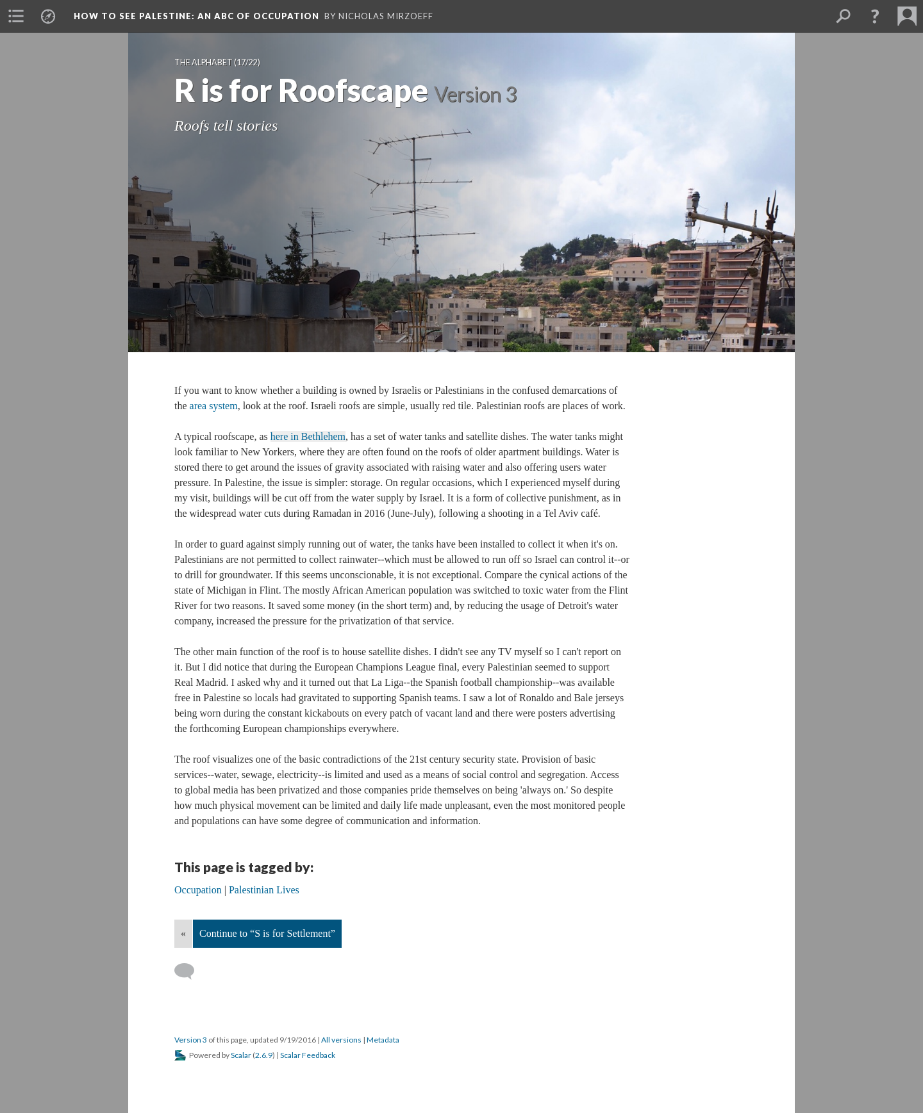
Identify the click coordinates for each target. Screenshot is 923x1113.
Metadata (383, 1039)
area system (214, 405)
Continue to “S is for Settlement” (267, 933)
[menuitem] (16, 16)
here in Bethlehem (307, 436)
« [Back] (183, 933)
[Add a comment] (190, 971)
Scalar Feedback (307, 1055)
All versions (341, 1039)
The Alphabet (203, 62)
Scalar (241, 1055)
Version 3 (190, 1039)
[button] (875, 16)
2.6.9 (263, 1055)
